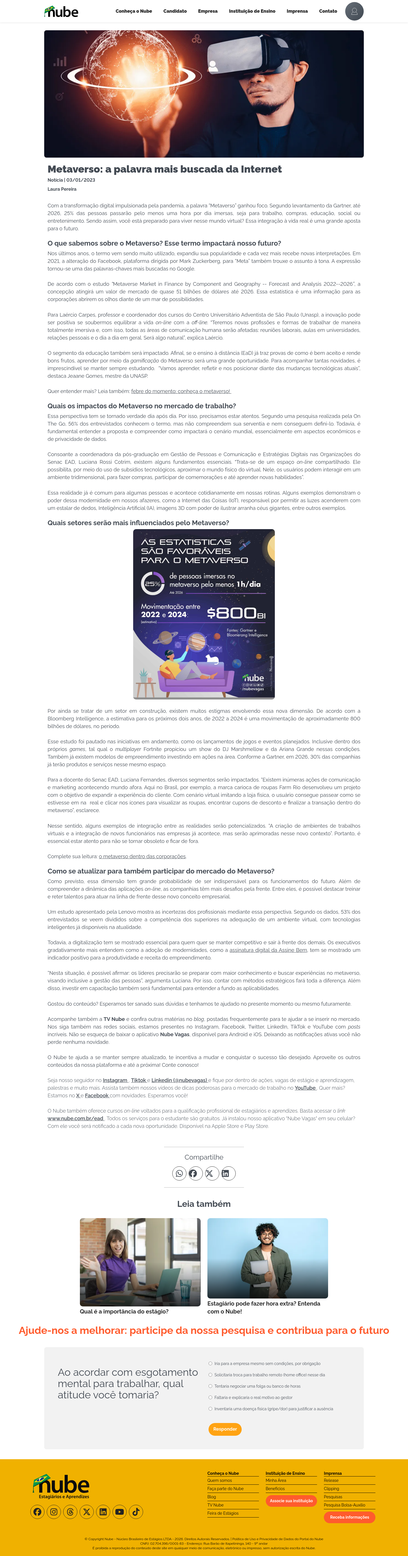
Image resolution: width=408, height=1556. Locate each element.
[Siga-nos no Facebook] (37, 1512)
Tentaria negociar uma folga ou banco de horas (257, 1386)
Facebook (97, 1095)
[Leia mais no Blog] (140, 1266)
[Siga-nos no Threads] (70, 1512)
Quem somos (219, 1480)
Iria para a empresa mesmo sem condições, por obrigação (267, 1363)
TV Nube (215, 1505)
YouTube (306, 1088)
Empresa (208, 11)
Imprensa (297, 11)
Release (331, 1480)
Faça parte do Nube (225, 1488)
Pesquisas (333, 1497)
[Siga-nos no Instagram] (54, 1512)
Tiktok (139, 1080)
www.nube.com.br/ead (76, 1118)
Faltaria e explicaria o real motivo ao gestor (253, 1397)
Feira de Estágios (223, 1513)
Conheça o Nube (134, 11)
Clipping (331, 1488)
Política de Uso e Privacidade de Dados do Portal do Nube (277, 1539)
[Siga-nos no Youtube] (119, 1512)
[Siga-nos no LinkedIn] (103, 1512)
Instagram (116, 1080)
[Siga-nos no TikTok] (136, 1512)
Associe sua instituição (291, 1501)
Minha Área (276, 1480)
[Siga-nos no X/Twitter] (87, 1512)
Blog (211, 1497)
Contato (328, 11)
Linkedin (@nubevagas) (180, 1080)
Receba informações (349, 1517)
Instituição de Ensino (252, 11)
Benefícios (275, 1488)
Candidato (175, 11)
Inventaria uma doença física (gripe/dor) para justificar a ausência (273, 1409)
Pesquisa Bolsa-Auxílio (344, 1505)
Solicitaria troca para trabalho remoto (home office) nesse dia (269, 1375)
